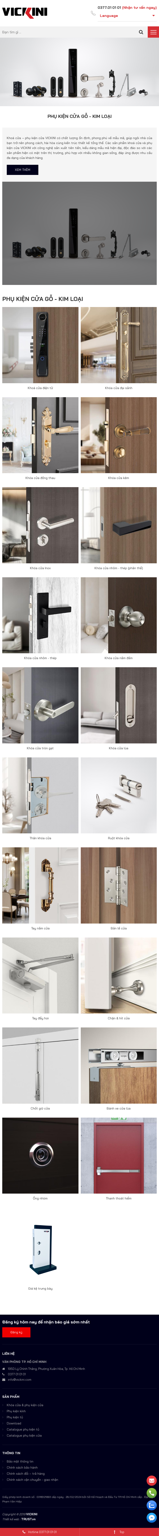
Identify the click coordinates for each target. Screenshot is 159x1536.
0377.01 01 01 (109, 7)
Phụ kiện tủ (15, 1417)
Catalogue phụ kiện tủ (23, 1429)
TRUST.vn (28, 1519)
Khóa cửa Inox (40, 568)
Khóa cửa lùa (118, 748)
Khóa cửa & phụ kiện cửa (25, 1405)
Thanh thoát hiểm (118, 1198)
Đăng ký (16, 1332)
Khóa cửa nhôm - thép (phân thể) (118, 568)
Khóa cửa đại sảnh (118, 388)
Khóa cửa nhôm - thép (40, 658)
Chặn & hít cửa (119, 1018)
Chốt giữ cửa (40, 1108)
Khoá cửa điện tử (40, 388)
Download (14, 1423)
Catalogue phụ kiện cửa (24, 1435)
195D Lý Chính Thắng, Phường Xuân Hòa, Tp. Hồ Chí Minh (46, 1368)
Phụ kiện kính (16, 1411)
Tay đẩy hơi (40, 1018)
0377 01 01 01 (17, 1374)
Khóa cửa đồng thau (40, 478)
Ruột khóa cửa (118, 838)
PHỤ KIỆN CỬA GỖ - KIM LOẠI (42, 298)
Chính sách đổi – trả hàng (26, 1473)
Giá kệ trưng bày (40, 1288)
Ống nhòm (40, 1198)
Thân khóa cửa (40, 838)
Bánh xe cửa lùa (119, 1108)
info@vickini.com (19, 1379)
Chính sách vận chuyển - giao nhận (32, 1479)
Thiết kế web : (11, 1519)
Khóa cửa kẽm (118, 478)
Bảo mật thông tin (20, 1461)
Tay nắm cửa (40, 928)
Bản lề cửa (119, 928)
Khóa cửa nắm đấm (119, 658)
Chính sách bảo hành (22, 1467)
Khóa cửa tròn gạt (40, 748)
